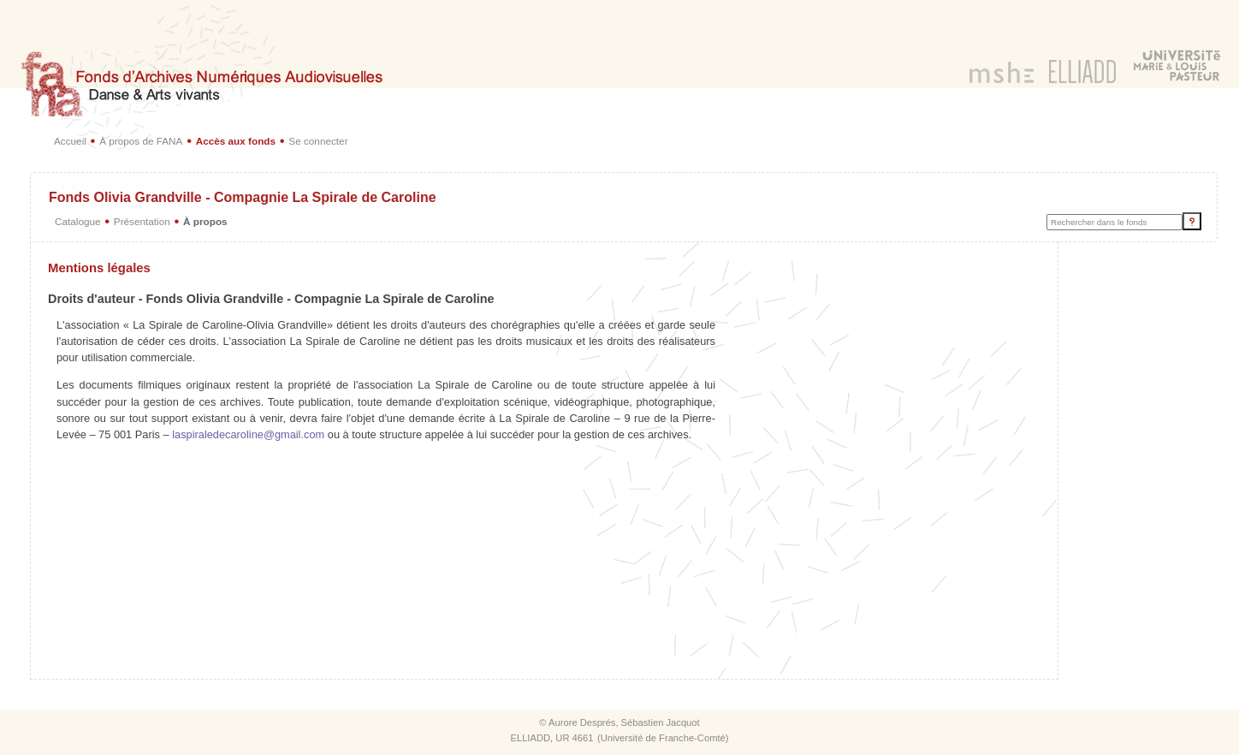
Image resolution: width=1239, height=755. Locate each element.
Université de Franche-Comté (663, 738)
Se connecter (317, 140)
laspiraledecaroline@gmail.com (248, 434)
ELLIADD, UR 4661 (551, 738)
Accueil (70, 140)
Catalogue (78, 221)
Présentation (142, 221)
